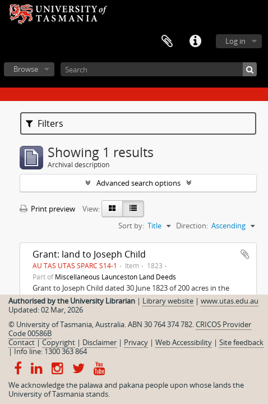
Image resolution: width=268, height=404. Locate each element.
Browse (25, 69)
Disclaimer (99, 342)
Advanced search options (138, 183)
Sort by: (131, 226)
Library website (167, 301)
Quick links (195, 41)
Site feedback (241, 342)
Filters (44, 123)
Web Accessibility (183, 342)
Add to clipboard (245, 254)
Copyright (58, 342)
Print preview (47, 209)
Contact (21, 342)
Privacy (136, 342)
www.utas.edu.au (229, 301)
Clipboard (167, 41)
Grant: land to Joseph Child (89, 254)
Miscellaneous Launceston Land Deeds (115, 276)
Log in (235, 41)
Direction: (192, 226)
